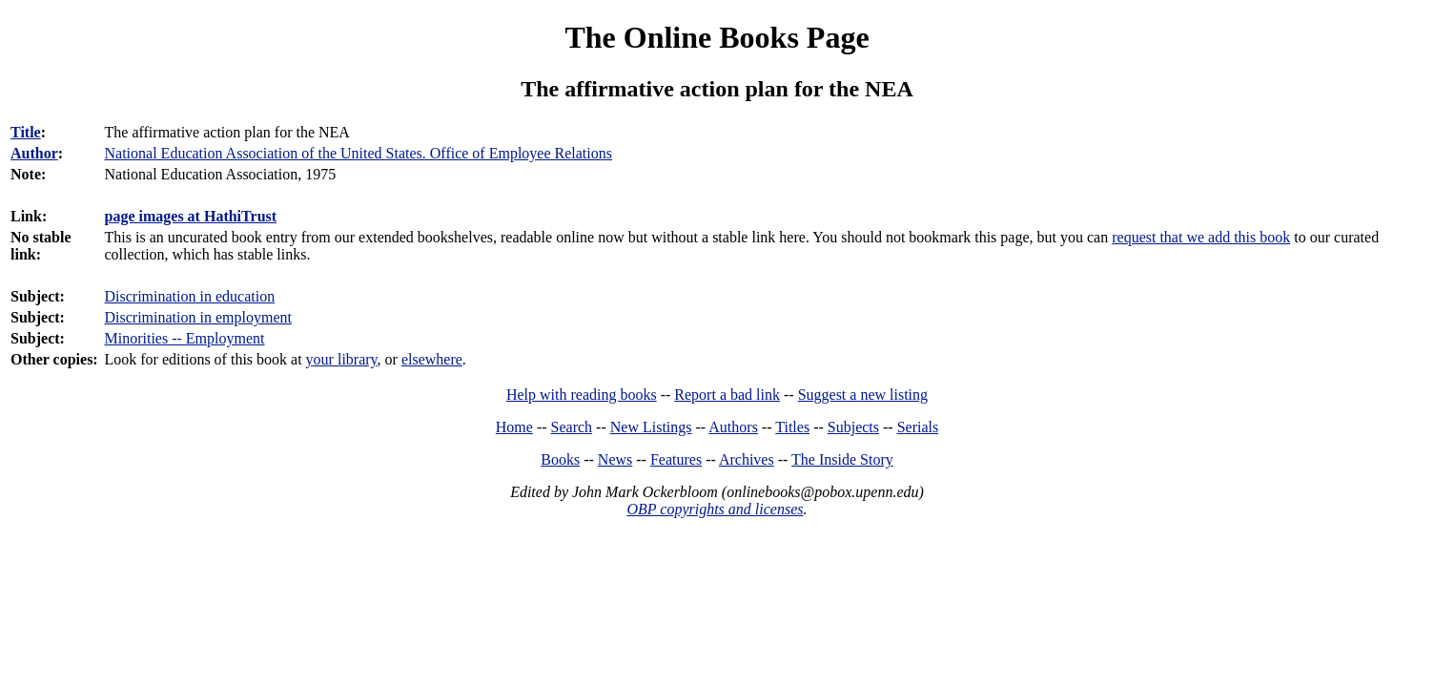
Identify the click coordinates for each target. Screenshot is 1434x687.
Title (25, 132)
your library (342, 359)
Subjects (853, 427)
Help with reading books (581, 394)
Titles (792, 427)
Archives (746, 459)
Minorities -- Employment (185, 338)
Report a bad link (727, 394)
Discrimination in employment (198, 317)
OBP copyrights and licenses (714, 509)
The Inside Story (842, 459)
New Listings (651, 427)
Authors (733, 427)
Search (572, 427)
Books (560, 459)
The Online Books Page (716, 37)
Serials (918, 427)
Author (34, 153)
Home (514, 427)
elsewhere (431, 359)
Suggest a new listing (863, 394)
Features (676, 459)
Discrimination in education (190, 296)
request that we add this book (1201, 237)
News (615, 459)
